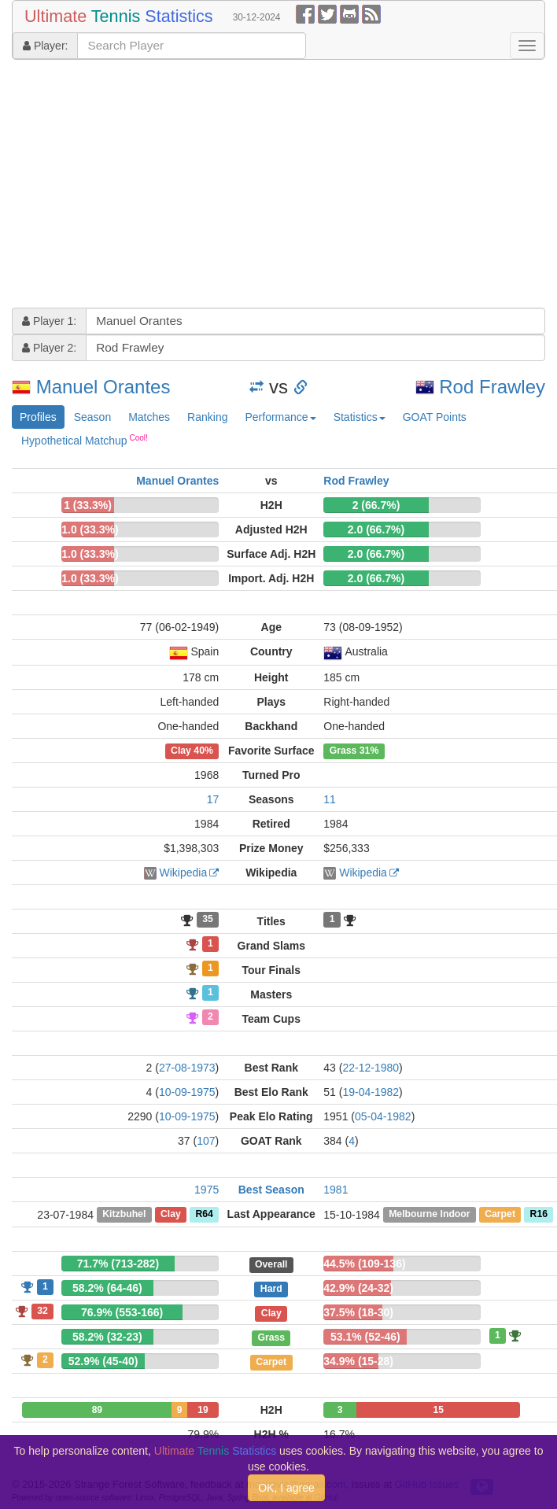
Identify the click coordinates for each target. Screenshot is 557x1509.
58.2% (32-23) (107, 1336)
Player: (45, 45)
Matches (149, 417)
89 (97, 1409)
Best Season (271, 1189)
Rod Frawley (492, 386)
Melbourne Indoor (429, 1214)
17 (213, 799)
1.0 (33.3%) (89, 529)
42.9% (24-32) (358, 1288)
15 (438, 1409)
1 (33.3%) (88, 505)
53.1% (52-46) (365, 1336)
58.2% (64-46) (107, 1288)
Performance (280, 417)
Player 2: (49, 347)
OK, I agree (286, 1487)
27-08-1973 (187, 1067)
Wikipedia (184, 872)
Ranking (207, 417)
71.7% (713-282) (118, 1263)
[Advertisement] (255, 186)
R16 (539, 1214)
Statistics (359, 417)
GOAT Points (435, 417)
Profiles (38, 417)
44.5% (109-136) (364, 1263)
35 (207, 919)
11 (329, 799)
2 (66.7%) (376, 505)
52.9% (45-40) (103, 1361)
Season (92, 417)
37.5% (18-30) (358, 1312)
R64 (203, 1214)
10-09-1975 (187, 1092)
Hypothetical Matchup (84, 440)
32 (42, 1310)
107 (206, 1141)
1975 (206, 1189)
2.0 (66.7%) (376, 529)
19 (202, 1409)
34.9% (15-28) (358, 1361)
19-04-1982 (370, 1092)
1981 (335, 1189)
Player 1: (49, 321)
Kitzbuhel (124, 1214)
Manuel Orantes (103, 386)
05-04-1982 (383, 1116)
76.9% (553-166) (122, 1312)
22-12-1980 (370, 1067)
